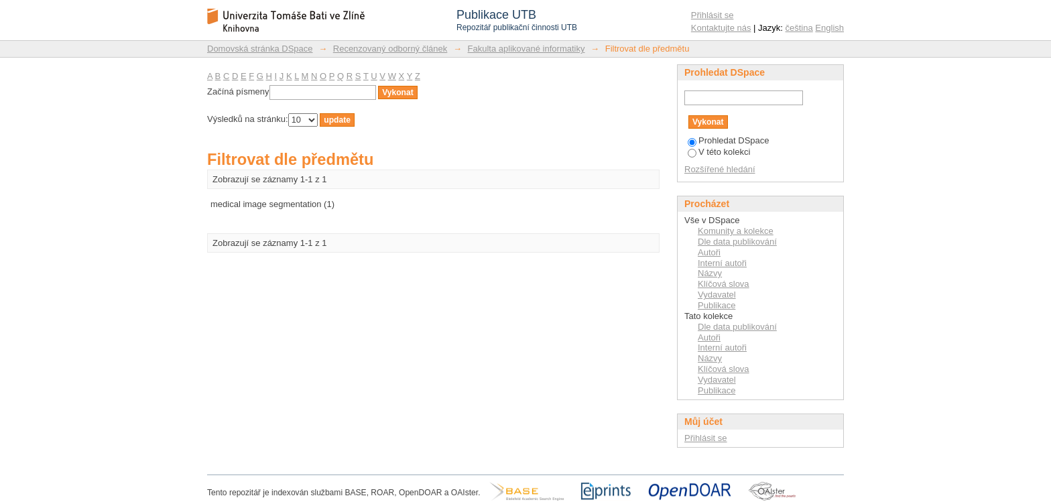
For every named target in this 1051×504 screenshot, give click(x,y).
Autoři (709, 252)
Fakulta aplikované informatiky (526, 49)
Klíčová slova (723, 284)
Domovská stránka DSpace (260, 49)
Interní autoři (722, 263)
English (829, 28)
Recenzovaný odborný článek (390, 49)
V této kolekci (719, 152)
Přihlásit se (712, 15)
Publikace (716, 305)
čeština (799, 28)
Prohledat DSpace (728, 140)
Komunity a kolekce (736, 231)
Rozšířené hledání (719, 169)
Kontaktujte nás (721, 28)
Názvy (710, 273)
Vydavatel (717, 295)
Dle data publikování (737, 242)
